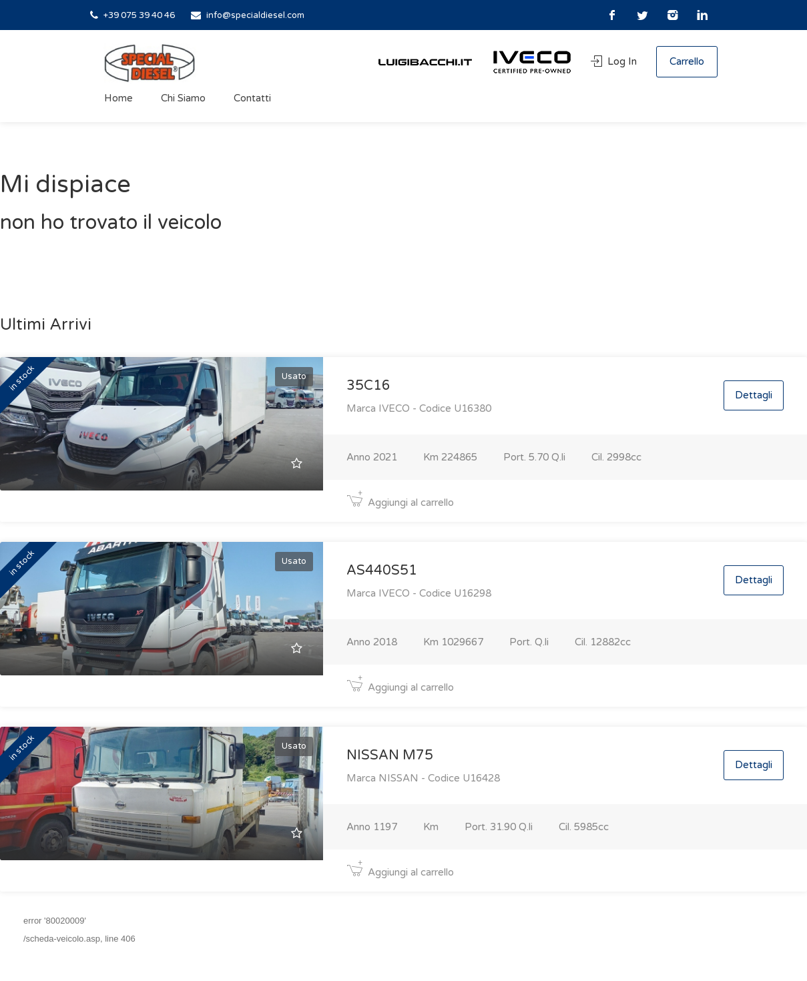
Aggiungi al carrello (400, 503)
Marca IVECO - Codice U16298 (418, 593)
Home (118, 98)
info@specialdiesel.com (255, 15)
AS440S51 (381, 571)
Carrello (686, 61)
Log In (615, 61)
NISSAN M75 (389, 755)
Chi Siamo (183, 98)
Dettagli (753, 395)
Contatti (252, 98)
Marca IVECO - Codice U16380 (418, 408)
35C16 (368, 386)
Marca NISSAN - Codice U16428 (423, 778)
